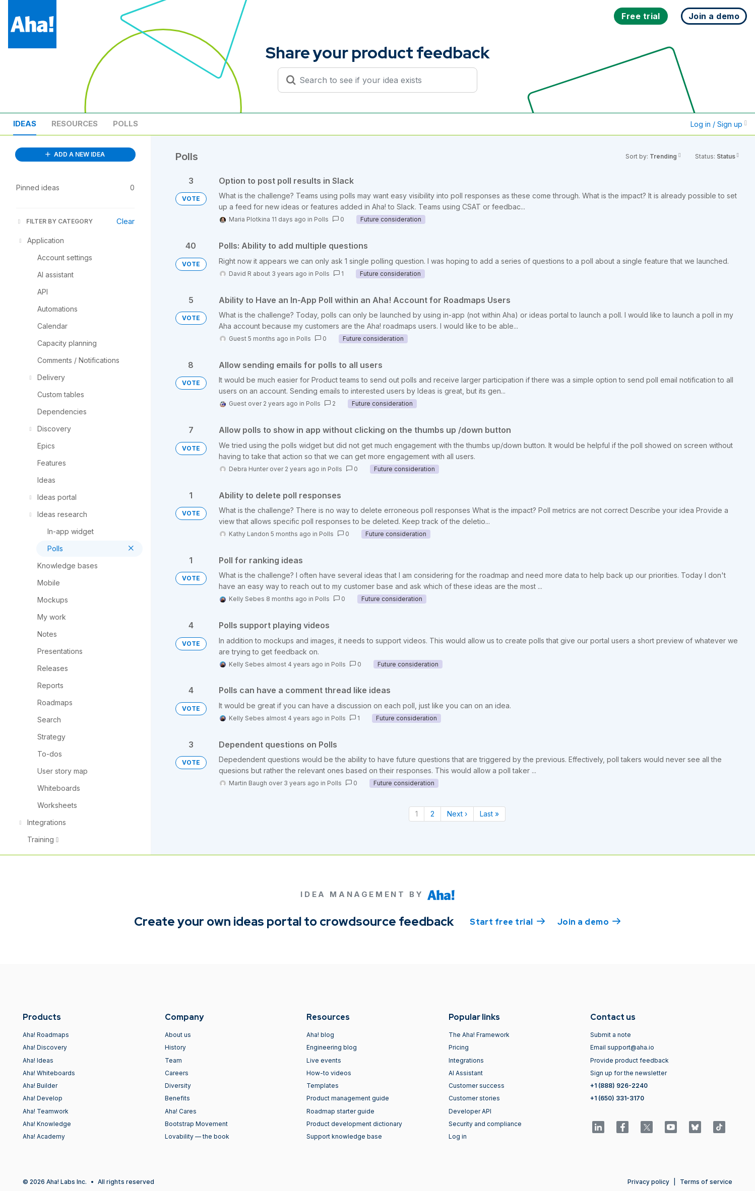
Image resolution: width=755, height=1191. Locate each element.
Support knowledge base (344, 1136)
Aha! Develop (42, 1098)
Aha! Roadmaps (46, 1034)
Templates (322, 1085)
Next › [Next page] (457, 813)
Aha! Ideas (38, 1060)
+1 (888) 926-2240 (619, 1085)
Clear (125, 221)
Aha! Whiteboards (49, 1073)
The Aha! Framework (479, 1034)
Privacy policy (648, 1181)
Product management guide (347, 1098)
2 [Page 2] (432, 813)
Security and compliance (485, 1124)
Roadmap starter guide (340, 1111)
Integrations (466, 1060)
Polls (125, 123)
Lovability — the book (197, 1136)
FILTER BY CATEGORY (54, 221)
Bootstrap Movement (196, 1124)
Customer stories (474, 1098)
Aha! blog (320, 1034)
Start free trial (507, 921)
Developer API (470, 1111)
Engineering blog (331, 1047)
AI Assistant (466, 1073)
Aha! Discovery (45, 1047)
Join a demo (589, 921)
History (175, 1047)
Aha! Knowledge (47, 1124)
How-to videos (328, 1073)
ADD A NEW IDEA (75, 154)
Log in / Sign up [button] (718, 124)
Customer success (477, 1085)
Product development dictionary (354, 1124)
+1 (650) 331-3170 (617, 1098)
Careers (176, 1073)
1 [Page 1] (416, 813)
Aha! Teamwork (46, 1111)
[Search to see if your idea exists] (382, 80)
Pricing (459, 1047)
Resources (74, 123)
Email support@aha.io (622, 1047)
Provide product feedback (629, 1060)
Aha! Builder (40, 1085)
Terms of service (706, 1181)
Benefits (177, 1098)
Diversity (178, 1085)
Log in (458, 1136)
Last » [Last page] (489, 813)
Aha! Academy (44, 1136)
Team (173, 1060)
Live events (323, 1060)
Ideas (24, 123)
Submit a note (610, 1034)
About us (178, 1034)
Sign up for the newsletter (628, 1073)
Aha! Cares (181, 1111)
